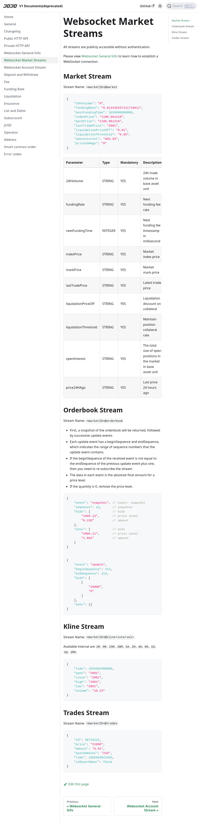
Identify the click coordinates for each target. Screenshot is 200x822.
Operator (11, 132)
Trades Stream (180, 38)
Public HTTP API (16, 38)
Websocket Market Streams (25, 60)
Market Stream (181, 20)
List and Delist (15, 111)
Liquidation (12, 96)
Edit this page (76, 784)
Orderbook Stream (183, 26)
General (10, 24)
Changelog (12, 31)
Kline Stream (179, 32)
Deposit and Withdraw (21, 74)
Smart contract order (20, 147)
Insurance (11, 103)
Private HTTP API (17, 46)
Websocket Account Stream (25, 67)
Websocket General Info (22, 53)
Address (10, 139)
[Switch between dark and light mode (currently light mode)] (160, 6)
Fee (6, 82)
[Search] (181, 6)
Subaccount (13, 118)
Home (8, 17)
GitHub (147, 6)
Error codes (12, 154)
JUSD (7, 125)
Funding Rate (14, 89)
